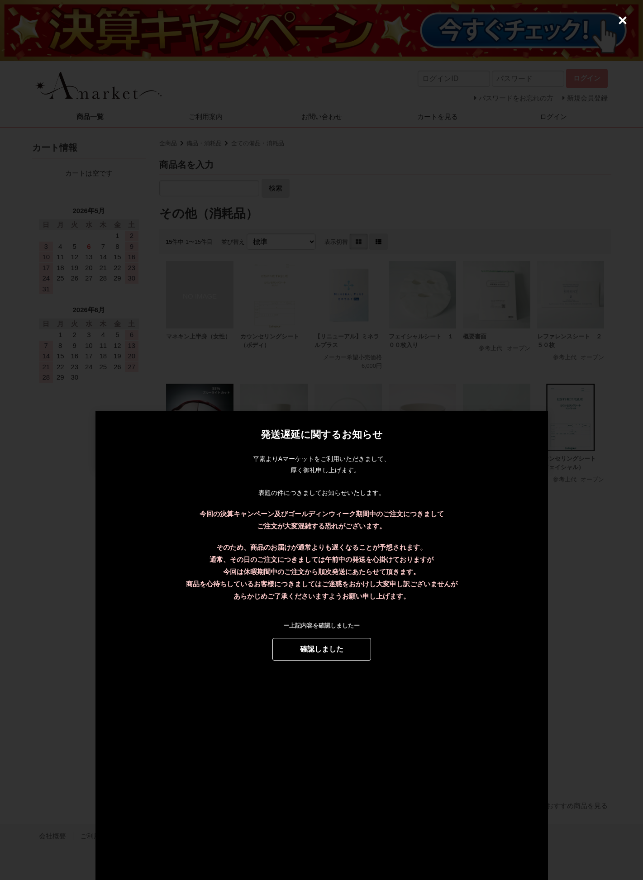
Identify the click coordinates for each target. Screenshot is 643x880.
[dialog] (321, 440)
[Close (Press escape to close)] (622, 20)
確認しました (321, 648)
